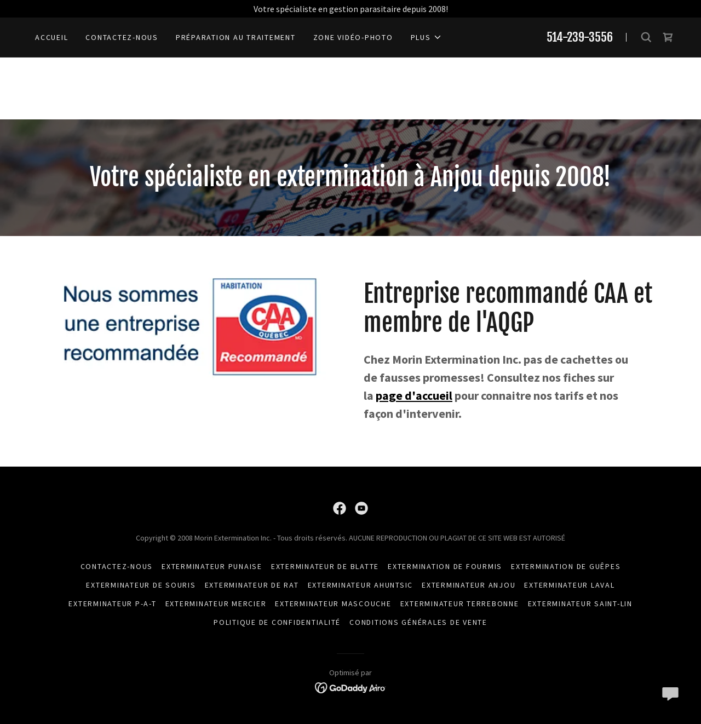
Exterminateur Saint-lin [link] (580, 603)
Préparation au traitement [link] (236, 37)
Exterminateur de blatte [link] (325, 566)
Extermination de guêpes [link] (565, 566)
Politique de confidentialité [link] (277, 622)
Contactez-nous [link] (121, 37)
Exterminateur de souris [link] (141, 585)
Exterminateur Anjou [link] (468, 585)
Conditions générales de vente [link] (418, 622)
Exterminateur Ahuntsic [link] (360, 585)
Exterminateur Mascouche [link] (333, 603)
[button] (426, 37)
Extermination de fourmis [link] (445, 566)
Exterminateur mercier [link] (216, 603)
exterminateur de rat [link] (252, 585)
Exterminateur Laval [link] (569, 585)
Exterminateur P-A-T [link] (112, 603)
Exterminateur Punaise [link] (212, 566)
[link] (668, 37)
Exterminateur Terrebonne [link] (459, 603)
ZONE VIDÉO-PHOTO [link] (353, 37)
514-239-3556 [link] (580, 37)
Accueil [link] (51, 37)
